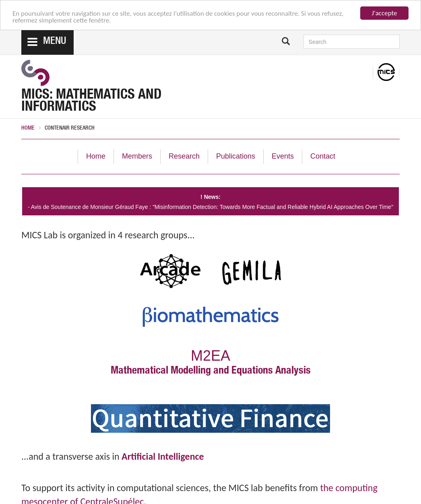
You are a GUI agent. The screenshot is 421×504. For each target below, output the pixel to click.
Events (283, 156)
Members (137, 156)
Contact (322, 156)
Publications (235, 156)
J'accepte (384, 13)
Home (28, 128)
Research (184, 156)
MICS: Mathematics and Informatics (91, 102)
